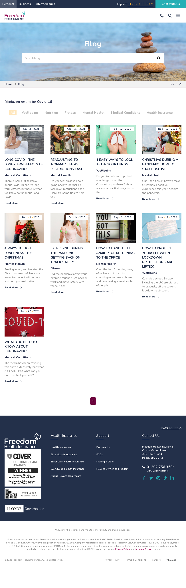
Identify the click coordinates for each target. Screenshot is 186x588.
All (13, 112)
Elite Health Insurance (63, 454)
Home (9, 84)
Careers (156, 559)
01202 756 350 (139, 4)
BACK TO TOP (171, 428)
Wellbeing (30, 112)
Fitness (70, 112)
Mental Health (93, 112)
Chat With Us (171, 4)
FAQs (99, 454)
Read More (13, 203)
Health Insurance (160, 112)
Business (25, 4)
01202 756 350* (160, 466)
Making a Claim (105, 461)
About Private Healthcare (65, 476)
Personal (8, 4)
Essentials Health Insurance (67, 461)
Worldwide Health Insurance (67, 469)
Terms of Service (144, 549)
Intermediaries (45, 4)
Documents (103, 447)
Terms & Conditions (135, 559)
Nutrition (51, 112)
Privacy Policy (122, 549)
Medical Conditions (125, 112)
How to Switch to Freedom (112, 469)
